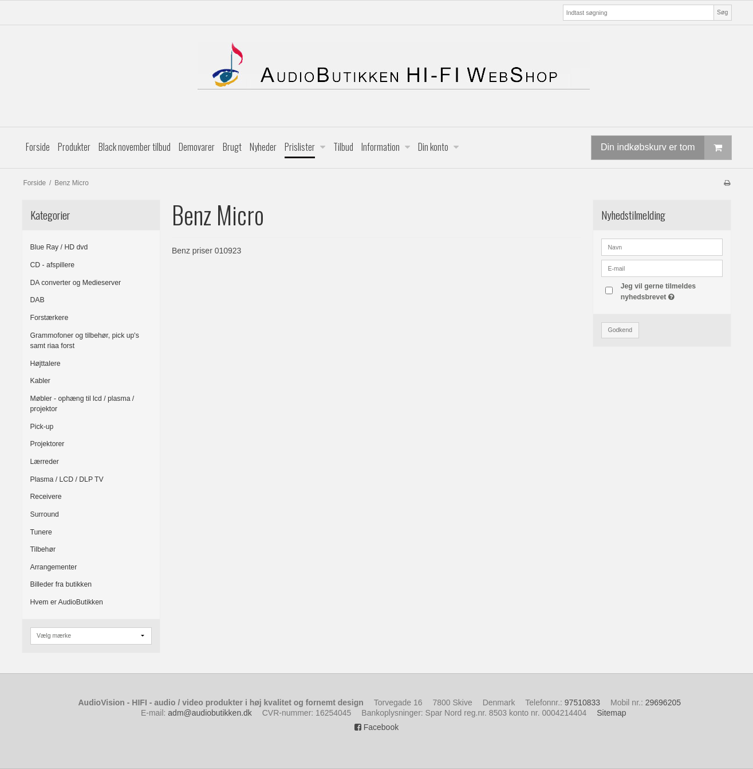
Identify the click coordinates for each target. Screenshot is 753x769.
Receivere (46, 497)
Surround (44, 514)
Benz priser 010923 (206, 250)
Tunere (41, 532)
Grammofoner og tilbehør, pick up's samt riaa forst (84, 340)
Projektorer (47, 444)
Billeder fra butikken (61, 584)
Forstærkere (49, 318)
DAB (37, 300)
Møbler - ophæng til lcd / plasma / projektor (82, 404)
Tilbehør (43, 549)
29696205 (663, 702)
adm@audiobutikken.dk (210, 712)
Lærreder (44, 462)
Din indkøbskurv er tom (666, 147)
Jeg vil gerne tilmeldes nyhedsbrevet (671, 290)
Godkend (620, 329)
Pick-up (42, 427)
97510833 (582, 702)
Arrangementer (53, 567)
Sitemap (611, 712)
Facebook (376, 727)
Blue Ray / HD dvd (59, 247)
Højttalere (45, 364)
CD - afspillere (52, 265)
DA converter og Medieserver (75, 283)
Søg (722, 12)
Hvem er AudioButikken (66, 602)
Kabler (40, 381)
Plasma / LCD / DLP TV (67, 479)
